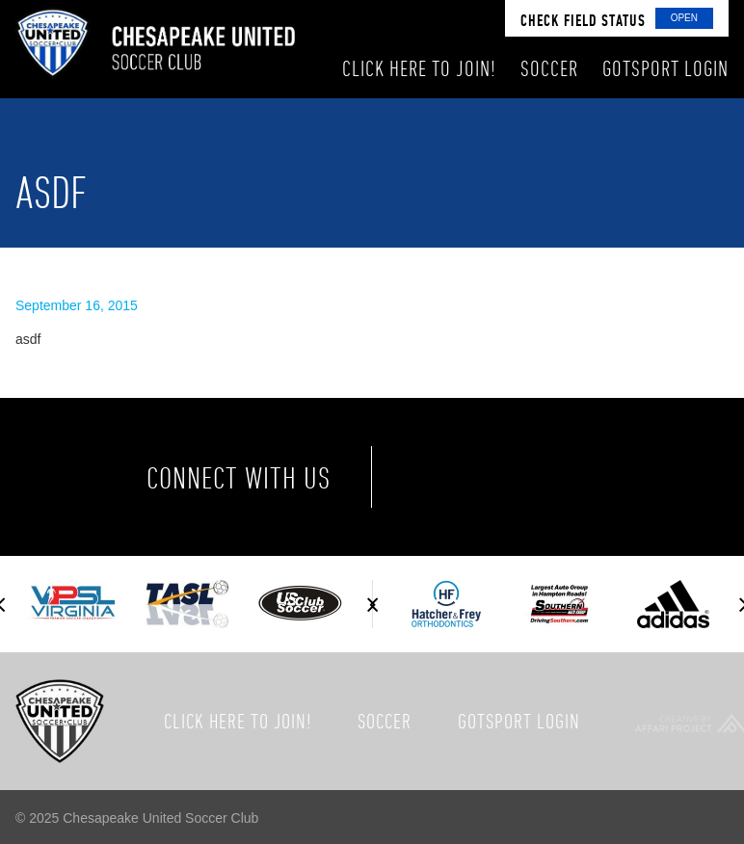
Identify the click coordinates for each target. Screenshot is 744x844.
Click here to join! (238, 720)
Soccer (385, 720)
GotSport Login (519, 720)
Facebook (443, 477)
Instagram (605, 477)
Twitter (524, 477)
